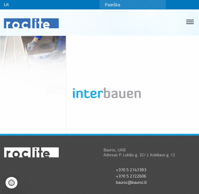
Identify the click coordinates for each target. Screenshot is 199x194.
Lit (6, 4)
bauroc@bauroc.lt (131, 182)
